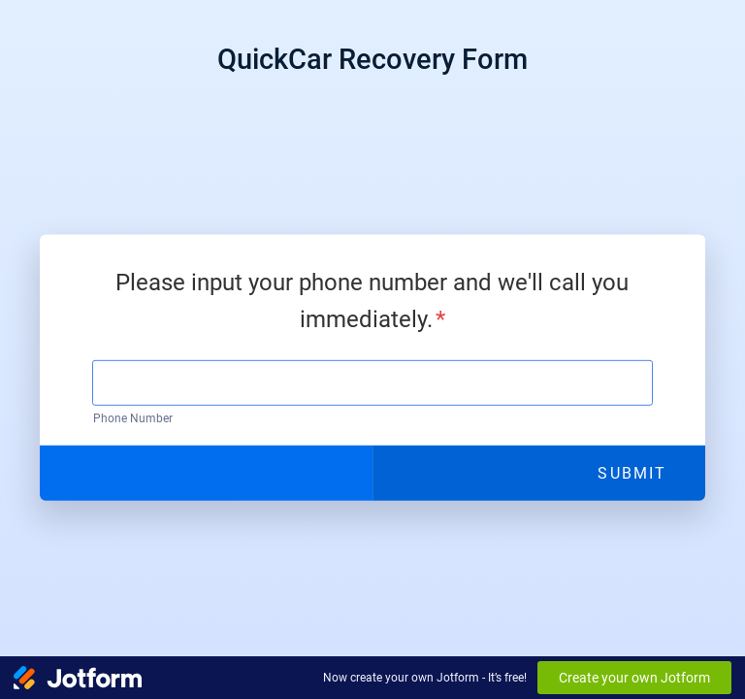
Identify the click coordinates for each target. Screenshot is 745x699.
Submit (631, 472)
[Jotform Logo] (78, 677)
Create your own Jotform (634, 677)
